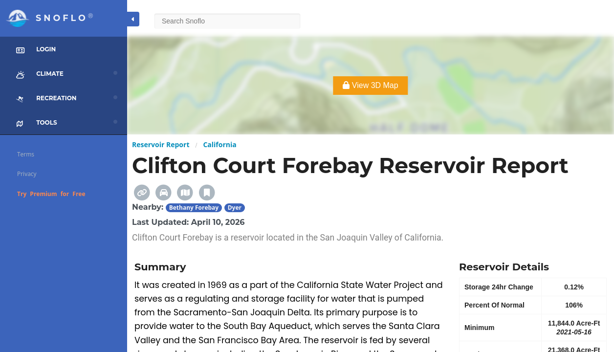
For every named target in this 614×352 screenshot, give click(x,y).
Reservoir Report (160, 144)
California (219, 144)
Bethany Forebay (194, 207)
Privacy (27, 174)
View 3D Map (370, 85)
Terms (25, 154)
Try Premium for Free (51, 194)
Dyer (234, 207)
